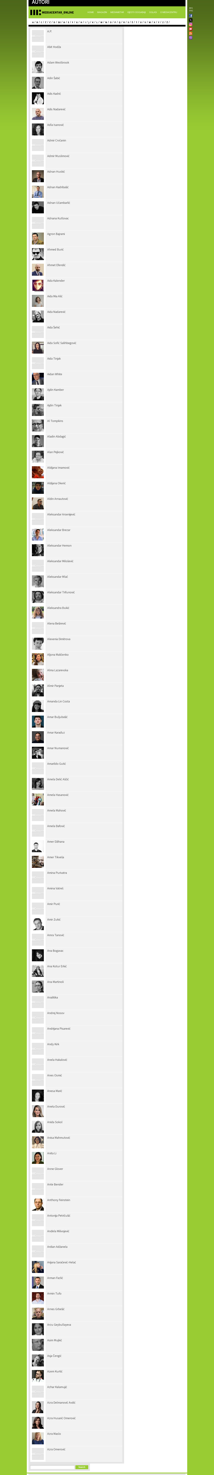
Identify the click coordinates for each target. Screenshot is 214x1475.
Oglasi (153, 12)
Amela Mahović (56, 811)
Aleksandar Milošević (60, 561)
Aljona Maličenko (58, 655)
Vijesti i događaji (136, 12)
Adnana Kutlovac (58, 218)
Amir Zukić (54, 920)
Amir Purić (53, 904)
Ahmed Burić (55, 250)
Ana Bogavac (55, 951)
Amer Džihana (55, 842)
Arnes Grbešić (56, 1309)
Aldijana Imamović (58, 468)
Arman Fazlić (55, 1278)
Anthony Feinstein (58, 1200)
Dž (59, 22)
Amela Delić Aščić (58, 779)
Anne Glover (55, 1169)
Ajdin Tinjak (54, 405)
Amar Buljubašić (57, 717)
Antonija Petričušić (58, 1216)
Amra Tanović (55, 935)
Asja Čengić (54, 1356)
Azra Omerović (56, 1449)
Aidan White (54, 374)
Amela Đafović (56, 826)
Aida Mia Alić (54, 296)
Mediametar (117, 12)
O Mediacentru (168, 12)
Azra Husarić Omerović (61, 1418)
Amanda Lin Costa (58, 701)
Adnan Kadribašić (58, 187)
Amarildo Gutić (56, 764)
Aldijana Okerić (56, 483)
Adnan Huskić (56, 172)
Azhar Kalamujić (57, 1387)
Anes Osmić (54, 1075)
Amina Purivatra (57, 873)
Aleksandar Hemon (59, 546)
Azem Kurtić (54, 1372)
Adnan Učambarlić (58, 203)
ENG (191, 10)
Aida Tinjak (54, 359)
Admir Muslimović (58, 156)
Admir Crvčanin (56, 141)
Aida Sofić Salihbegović (61, 343)
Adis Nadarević (56, 109)
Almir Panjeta (55, 686)
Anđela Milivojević (58, 1231)
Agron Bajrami (56, 234)
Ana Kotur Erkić (57, 966)
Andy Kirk (53, 1044)
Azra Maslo (54, 1434)
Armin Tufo (54, 1294)
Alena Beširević (56, 624)
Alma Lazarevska (57, 670)
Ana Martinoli (55, 982)
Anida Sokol (54, 1122)
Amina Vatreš (55, 888)
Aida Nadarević (56, 312)
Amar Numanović (58, 748)
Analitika (52, 998)
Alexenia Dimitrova (58, 639)
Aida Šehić (53, 328)
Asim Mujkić (54, 1340)
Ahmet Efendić (56, 265)
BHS (191, 8)
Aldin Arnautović (57, 499)
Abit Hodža (54, 47)
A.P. (49, 31)
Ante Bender (55, 1185)
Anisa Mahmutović (58, 1138)
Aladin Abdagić (56, 437)
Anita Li (51, 1153)
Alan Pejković (55, 452)
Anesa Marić (54, 1091)
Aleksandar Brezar (58, 530)
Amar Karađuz (56, 733)
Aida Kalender (56, 281)
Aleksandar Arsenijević (61, 514)
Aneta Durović (56, 1107)
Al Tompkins (55, 421)
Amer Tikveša (55, 857)
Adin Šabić (53, 78)
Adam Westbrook (58, 63)
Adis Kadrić (54, 94)
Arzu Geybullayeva (59, 1325)
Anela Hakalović (57, 1060)
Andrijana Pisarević (58, 1029)
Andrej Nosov (55, 1013)
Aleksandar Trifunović (61, 592)
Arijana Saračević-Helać (61, 1262)
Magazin (102, 12)
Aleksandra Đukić (58, 608)
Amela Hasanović (58, 795)
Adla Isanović (55, 125)
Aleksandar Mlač (57, 577)
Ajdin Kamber (55, 390)
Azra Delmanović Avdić (61, 1403)
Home (91, 12)
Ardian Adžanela (57, 1247)
